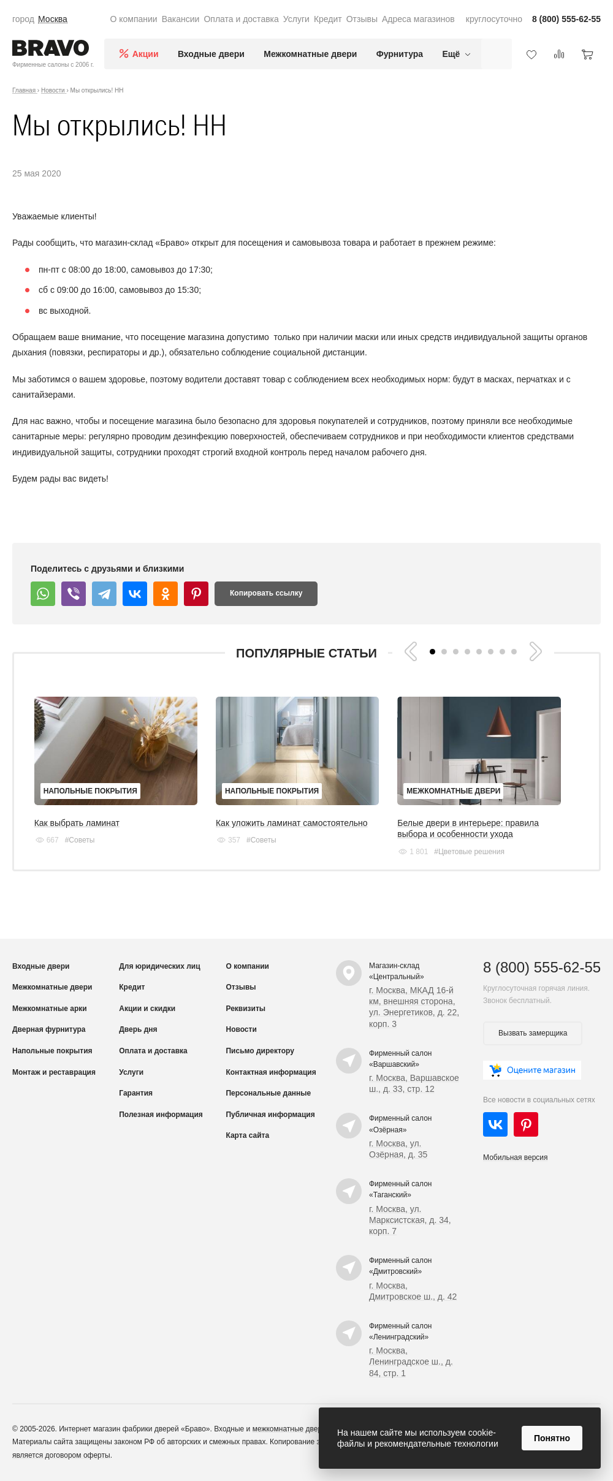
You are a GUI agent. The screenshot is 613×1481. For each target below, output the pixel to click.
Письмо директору (260, 1051)
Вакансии (181, 19)
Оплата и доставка (241, 19)
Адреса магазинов (418, 19)
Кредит (328, 19)
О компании (133, 19)
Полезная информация (161, 1114)
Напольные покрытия (90, 791)
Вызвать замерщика (532, 1033)
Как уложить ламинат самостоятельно (292, 823)
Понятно (552, 1438)
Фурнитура (399, 54)
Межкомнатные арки (49, 1008)
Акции (145, 54)
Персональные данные (268, 1093)
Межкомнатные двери (310, 54)
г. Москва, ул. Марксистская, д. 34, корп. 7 (410, 1220)
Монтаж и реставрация (54, 1072)
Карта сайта (247, 1135)
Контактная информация (271, 1072)
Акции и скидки (147, 1008)
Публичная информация (270, 1114)
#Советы (80, 840)
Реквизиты (245, 1008)
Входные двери (211, 54)
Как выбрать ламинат (77, 823)
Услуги (296, 19)
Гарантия (136, 1093)
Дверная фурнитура (49, 1029)
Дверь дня (138, 1029)
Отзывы (362, 19)
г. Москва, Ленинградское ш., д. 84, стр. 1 (411, 1361)
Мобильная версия (515, 1157)
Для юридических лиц (159, 966)
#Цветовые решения (469, 851)
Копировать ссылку (266, 593)
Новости (241, 1029)
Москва (52, 19)
